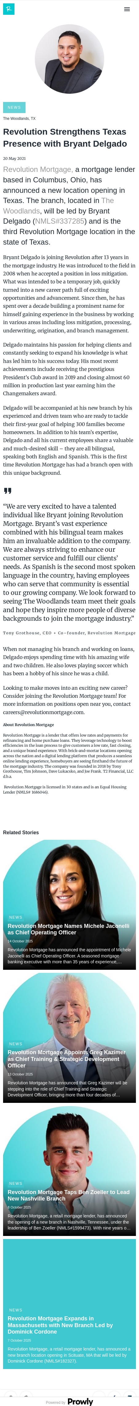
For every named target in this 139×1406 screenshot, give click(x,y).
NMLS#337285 (59, 221)
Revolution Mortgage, (38, 169)
